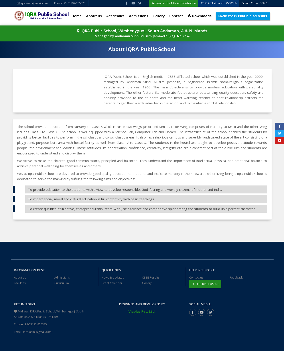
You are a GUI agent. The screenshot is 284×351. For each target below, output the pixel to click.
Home (76, 16)
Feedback (236, 277)
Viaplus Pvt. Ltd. (142, 311)
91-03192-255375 (36, 324)
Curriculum (61, 283)
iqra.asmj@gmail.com (32, 3)
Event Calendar (112, 283)
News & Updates (113, 277)
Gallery (159, 16)
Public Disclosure (205, 284)
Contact (176, 16)
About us (94, 16)
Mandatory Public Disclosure (243, 16)
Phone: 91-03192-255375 (69, 3)
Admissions (138, 16)
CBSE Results (151, 277)
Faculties (20, 283)
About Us (20, 277)
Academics (115, 16)
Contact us (196, 277)
